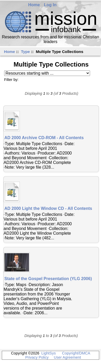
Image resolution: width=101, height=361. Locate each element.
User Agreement (67, 357)
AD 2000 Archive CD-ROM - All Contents (44, 137)
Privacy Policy (37, 357)
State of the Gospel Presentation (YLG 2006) (48, 278)
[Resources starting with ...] (47, 73)
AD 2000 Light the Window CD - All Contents (48, 208)
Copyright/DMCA (76, 353)
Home (34, 5)
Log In (50, 5)
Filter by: (11, 80)
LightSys (48, 353)
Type (25, 51)
